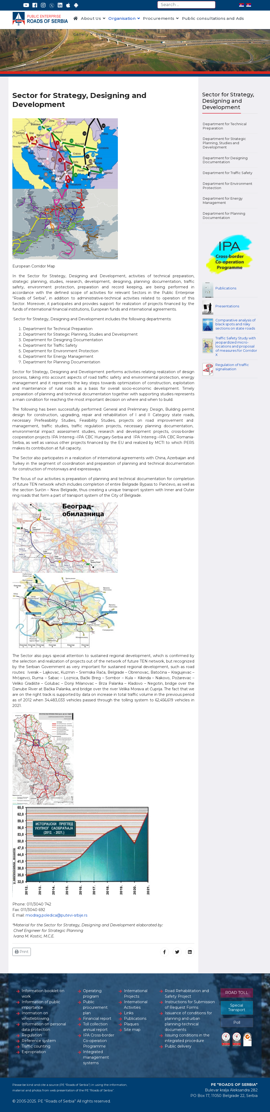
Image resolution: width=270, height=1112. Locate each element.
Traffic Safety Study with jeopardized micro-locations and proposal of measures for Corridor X (236, 346)
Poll (236, 1022)
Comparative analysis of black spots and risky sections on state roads (235, 324)
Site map (132, 1029)
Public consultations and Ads (213, 18)
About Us (91, 18)
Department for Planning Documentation (224, 216)
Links (128, 1013)
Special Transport (236, 1007)
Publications (225, 288)
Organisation (122, 18)
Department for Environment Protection (227, 186)
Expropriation (34, 1051)
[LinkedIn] (60, 5)
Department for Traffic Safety (227, 173)
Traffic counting (36, 1046)
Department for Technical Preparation (225, 126)
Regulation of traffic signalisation (232, 367)
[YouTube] (26, 5)
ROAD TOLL (236, 992)
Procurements (158, 18)
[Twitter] (51, 5)
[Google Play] (76, 5)
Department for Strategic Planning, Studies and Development (224, 143)
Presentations (227, 306)
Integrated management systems (96, 1057)
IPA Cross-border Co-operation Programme (98, 1041)
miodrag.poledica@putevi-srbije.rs (56, 915)
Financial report (97, 1018)
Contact (119, 34)
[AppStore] (68, 5)
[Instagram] (43, 5)
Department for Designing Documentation (225, 160)
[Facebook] (34, 5)
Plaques (131, 1024)
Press (102, 34)
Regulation (32, 1035)
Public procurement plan (95, 1007)
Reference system (39, 1040)
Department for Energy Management (223, 200)
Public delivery (178, 1046)
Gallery (80, 34)
